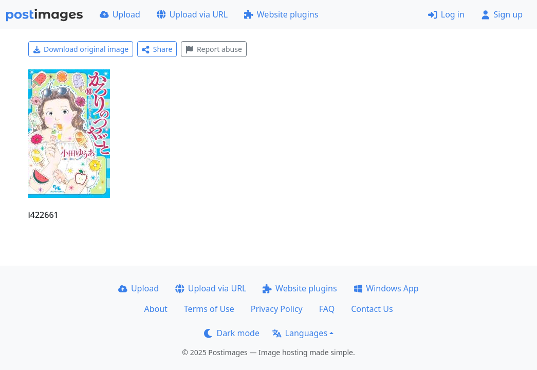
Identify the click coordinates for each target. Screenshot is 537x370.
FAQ (327, 308)
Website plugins (281, 14)
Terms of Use (209, 308)
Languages (299, 333)
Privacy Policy (277, 308)
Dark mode (232, 333)
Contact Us (372, 308)
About (155, 308)
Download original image (81, 49)
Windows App (386, 288)
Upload (120, 14)
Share (157, 49)
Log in (446, 14)
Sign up (502, 14)
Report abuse (214, 49)
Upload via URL (192, 14)
